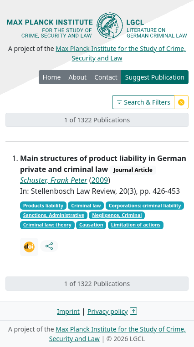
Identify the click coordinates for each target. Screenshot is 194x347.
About (77, 77)
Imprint (68, 311)
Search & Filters (143, 102)
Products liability (43, 205)
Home (52, 77)
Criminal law (86, 205)
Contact (105, 77)
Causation (91, 224)
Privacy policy (107, 311)
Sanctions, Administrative (53, 215)
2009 (100, 180)
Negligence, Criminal (117, 215)
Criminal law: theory (47, 224)
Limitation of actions (135, 224)
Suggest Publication (154, 77)
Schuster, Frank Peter (53, 180)
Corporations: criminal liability (145, 205)
